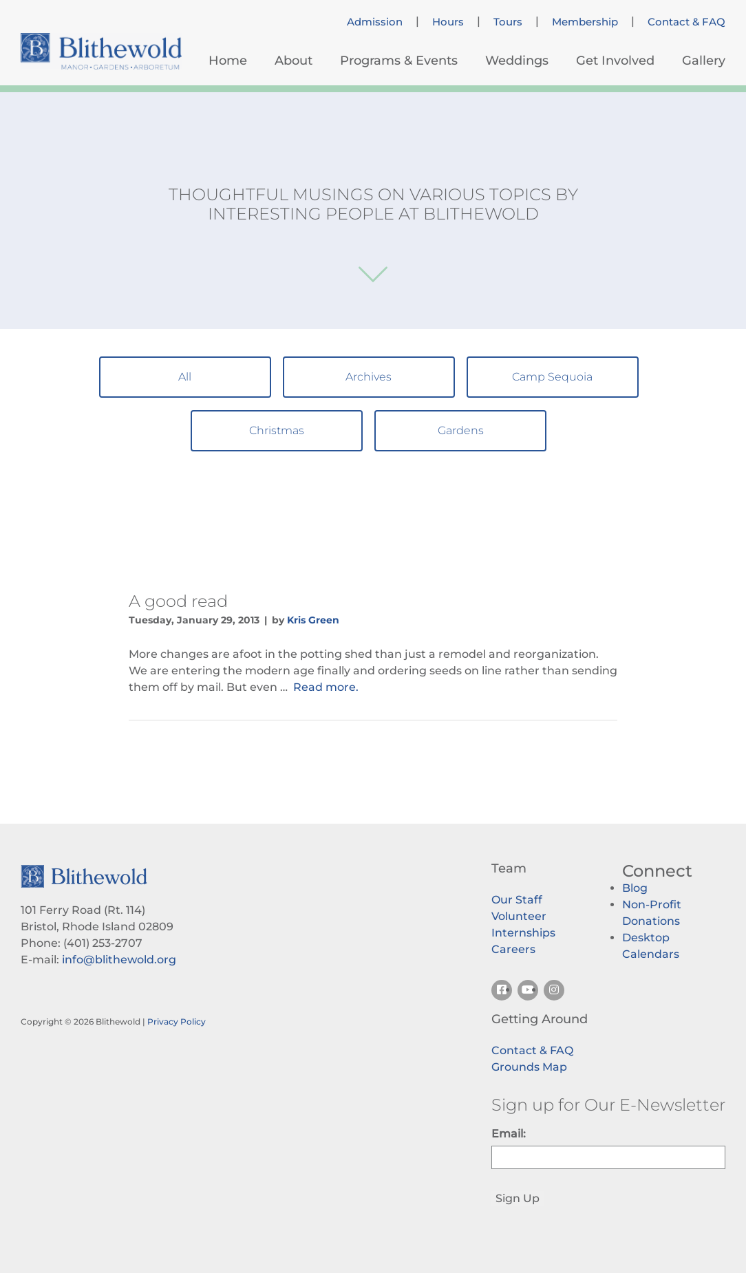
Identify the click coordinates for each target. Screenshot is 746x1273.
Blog (635, 888)
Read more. (326, 687)
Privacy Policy (176, 1021)
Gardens (461, 430)
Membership (585, 22)
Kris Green (313, 620)
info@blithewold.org (119, 959)
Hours (448, 22)
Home (228, 60)
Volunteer (518, 916)
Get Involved (615, 60)
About (293, 60)
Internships (523, 932)
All (184, 376)
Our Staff (516, 899)
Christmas (276, 430)
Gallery (703, 60)
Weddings (516, 60)
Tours (507, 22)
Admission (375, 22)
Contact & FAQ (686, 22)
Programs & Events (399, 60)
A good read (178, 601)
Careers (513, 949)
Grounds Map (529, 1066)
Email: (508, 1133)
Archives (368, 376)
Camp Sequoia (552, 376)
